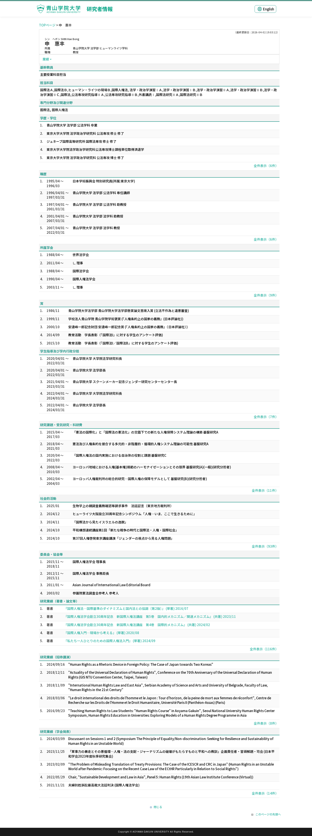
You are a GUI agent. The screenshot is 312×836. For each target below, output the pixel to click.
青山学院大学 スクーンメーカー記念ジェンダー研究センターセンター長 (125, 381)
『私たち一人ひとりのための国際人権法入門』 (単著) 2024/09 (109, 640)
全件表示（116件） (264, 649)
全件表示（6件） (266, 165)
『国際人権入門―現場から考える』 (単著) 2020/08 (101, 632)
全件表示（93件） (265, 546)
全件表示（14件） (265, 793)
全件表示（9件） (266, 295)
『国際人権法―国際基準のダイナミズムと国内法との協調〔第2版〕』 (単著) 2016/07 (126, 608)
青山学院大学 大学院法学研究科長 (97, 358)
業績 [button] (45, 59)
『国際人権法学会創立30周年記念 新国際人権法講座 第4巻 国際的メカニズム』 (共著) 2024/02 (137, 624)
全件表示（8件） (266, 723)
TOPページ (47, 25)
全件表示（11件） (265, 490)
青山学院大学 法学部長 (89, 370)
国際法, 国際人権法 (54, 109)
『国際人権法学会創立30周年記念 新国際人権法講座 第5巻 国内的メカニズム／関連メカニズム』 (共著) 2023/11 (150, 616)
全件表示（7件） (266, 416)
